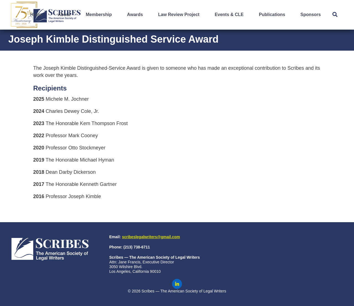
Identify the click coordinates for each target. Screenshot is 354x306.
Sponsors (310, 14)
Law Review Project (178, 14)
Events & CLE (229, 14)
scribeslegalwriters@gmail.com (151, 237)
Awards (135, 14)
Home (36, 14)
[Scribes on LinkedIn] (177, 284)
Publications (272, 14)
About (64, 14)
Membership (99, 14)
